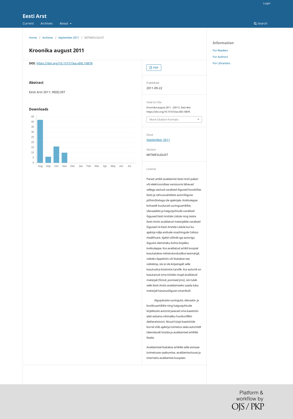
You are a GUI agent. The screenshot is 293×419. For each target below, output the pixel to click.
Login (266, 3)
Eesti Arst (35, 15)
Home (33, 37)
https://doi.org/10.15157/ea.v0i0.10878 (64, 63)
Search (260, 23)
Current (28, 23)
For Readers (220, 50)
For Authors (220, 57)
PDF (155, 68)
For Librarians (221, 63)
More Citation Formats (163, 119)
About (64, 23)
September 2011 (68, 37)
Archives (47, 23)
